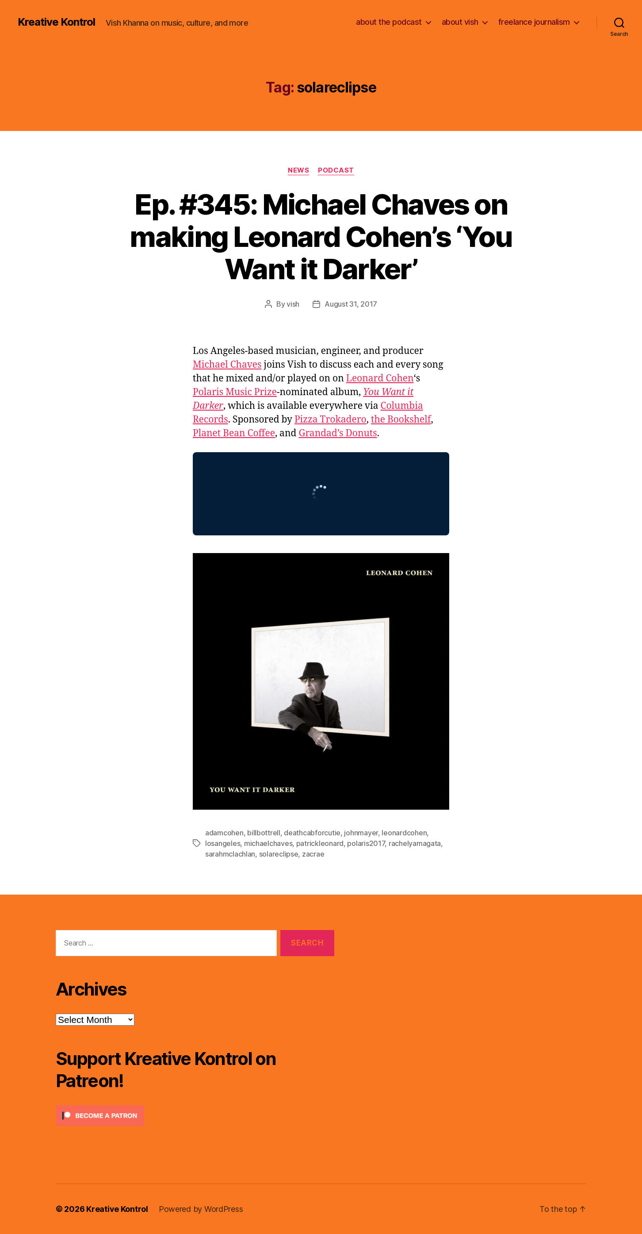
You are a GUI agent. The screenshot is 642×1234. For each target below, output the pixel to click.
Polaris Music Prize (235, 392)
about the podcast (389, 22)
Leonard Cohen (380, 378)
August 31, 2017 (351, 304)
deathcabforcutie (312, 832)
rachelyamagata (415, 843)
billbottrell (263, 832)
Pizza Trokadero (330, 420)
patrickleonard (320, 843)
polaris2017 (366, 843)
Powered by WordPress (201, 1209)
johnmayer (361, 832)
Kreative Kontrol (56, 22)
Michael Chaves (227, 365)
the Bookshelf (401, 420)
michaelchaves (268, 843)
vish (293, 304)
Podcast (336, 170)
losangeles (222, 843)
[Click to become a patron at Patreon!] (195, 1115)
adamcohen (224, 832)
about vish (460, 22)
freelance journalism (534, 22)
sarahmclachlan (230, 854)
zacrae (313, 854)
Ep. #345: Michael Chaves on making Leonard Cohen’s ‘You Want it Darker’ (321, 236)
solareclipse (278, 854)
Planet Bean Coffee (234, 433)
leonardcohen (404, 832)
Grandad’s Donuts (337, 433)
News (298, 170)
